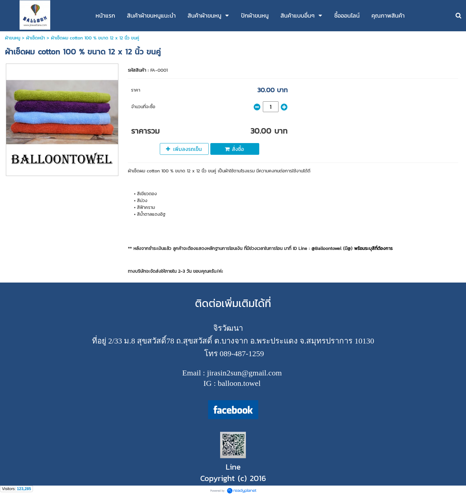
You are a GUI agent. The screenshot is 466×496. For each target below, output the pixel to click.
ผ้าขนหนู (12, 38)
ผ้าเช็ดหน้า (35, 38)
